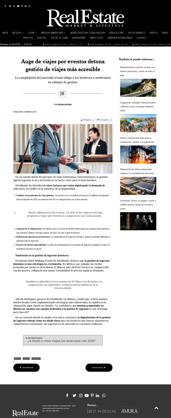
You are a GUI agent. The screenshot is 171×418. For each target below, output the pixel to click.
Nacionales (36, 353)
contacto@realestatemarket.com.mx (55, 403)
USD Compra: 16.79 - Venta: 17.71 (63, 39)
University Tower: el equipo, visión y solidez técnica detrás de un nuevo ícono (138, 199)
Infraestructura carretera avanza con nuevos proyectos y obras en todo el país (137, 65)
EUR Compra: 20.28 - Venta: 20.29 (107, 39)
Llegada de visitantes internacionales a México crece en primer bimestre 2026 (138, 101)
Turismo (26, 353)
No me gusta (103, 114)
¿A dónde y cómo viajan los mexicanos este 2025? (61, 335)
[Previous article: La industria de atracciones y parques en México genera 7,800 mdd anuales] (26, 362)
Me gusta (87, 114)
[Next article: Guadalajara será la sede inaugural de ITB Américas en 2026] (99, 362)
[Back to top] (156, 402)
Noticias (17, 353)
